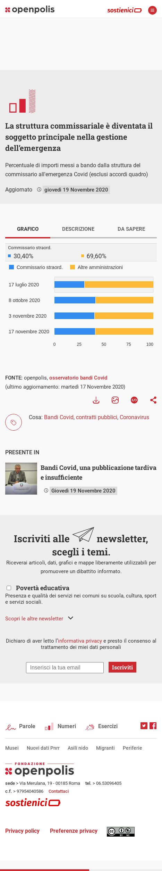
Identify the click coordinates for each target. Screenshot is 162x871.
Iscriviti (122, 667)
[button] (39, 619)
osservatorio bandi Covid (78, 378)
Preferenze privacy (73, 831)
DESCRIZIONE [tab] (78, 229)
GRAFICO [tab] (28, 229)
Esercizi (108, 726)
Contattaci (59, 791)
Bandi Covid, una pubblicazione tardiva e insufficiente (98, 472)
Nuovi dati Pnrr (43, 748)
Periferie (132, 748)
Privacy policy (22, 831)
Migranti (105, 748)
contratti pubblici (96, 417)
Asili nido (78, 748)
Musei (12, 748)
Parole (27, 726)
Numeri (67, 726)
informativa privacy (80, 641)
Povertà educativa (42, 588)
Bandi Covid (59, 417)
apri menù (152, 10)
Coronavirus (134, 417)
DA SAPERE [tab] (131, 229)
